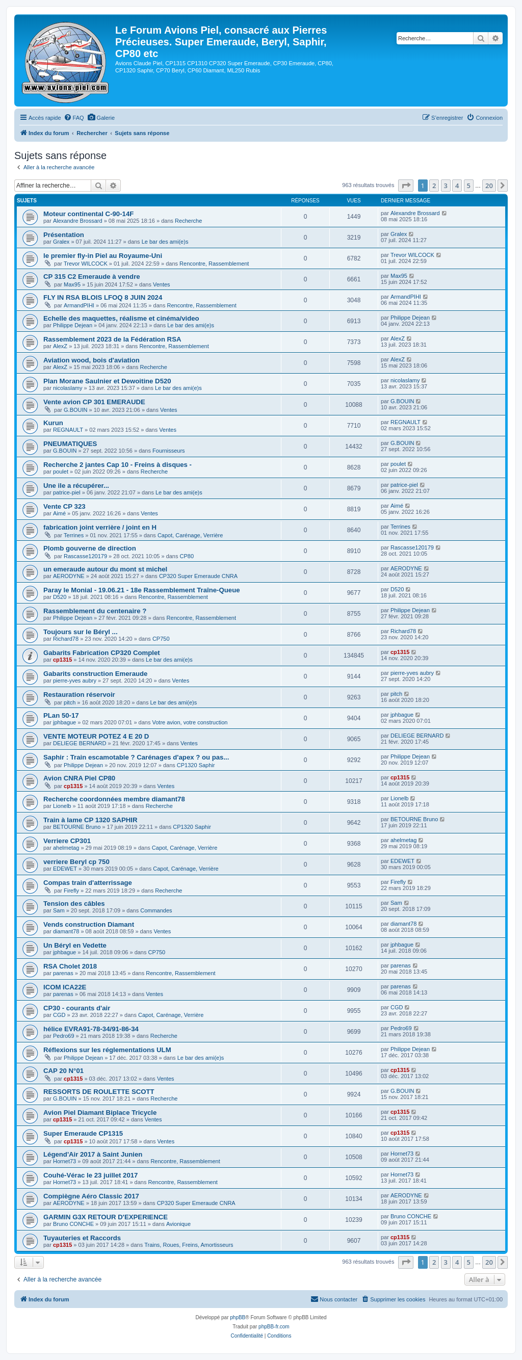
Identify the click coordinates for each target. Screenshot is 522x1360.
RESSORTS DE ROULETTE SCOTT (98, 1091)
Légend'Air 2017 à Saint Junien (92, 1154)
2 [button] (434, 185)
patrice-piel (67, 492)
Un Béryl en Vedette (75, 945)
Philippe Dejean (72, 325)
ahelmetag (66, 848)
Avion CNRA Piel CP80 (79, 778)
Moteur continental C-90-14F (88, 214)
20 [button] (489, 185)
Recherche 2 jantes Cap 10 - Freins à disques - (117, 464)
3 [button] (446, 185)
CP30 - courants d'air (76, 1008)
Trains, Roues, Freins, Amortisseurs (188, 1245)
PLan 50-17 (61, 715)
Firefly (71, 890)
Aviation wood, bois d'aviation (91, 360)
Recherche (188, 221)
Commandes (156, 910)
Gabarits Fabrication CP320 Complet (101, 653)
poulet (60, 471)
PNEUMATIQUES (70, 444)
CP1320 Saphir (196, 765)
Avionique (178, 1224)
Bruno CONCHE (73, 1224)
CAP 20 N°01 (63, 1071)
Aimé (59, 513)
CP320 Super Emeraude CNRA (198, 576)
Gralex (61, 242)
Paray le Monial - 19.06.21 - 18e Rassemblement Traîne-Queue (141, 590)
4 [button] (457, 185)
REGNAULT (68, 430)
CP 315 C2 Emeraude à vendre (91, 276)
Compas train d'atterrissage (87, 882)
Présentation (63, 235)
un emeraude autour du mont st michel (105, 569)
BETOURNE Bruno (76, 827)
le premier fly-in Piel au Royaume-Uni (102, 255)
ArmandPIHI (79, 305)
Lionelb (62, 806)
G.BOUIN (75, 410)
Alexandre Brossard (77, 221)
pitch (69, 702)
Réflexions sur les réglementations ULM (107, 1050)
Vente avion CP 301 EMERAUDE (94, 402)
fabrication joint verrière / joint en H (99, 527)
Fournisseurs (168, 451)
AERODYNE (69, 576)
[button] (405, 185)
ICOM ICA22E (64, 987)
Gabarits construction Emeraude (95, 673)
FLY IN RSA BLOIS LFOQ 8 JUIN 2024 (102, 297)
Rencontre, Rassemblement (214, 263)
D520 (59, 597)
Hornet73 (64, 1161)
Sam (59, 910)
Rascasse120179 (85, 556)
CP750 (161, 639)
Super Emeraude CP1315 (83, 1133)
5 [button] (469, 185)
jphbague (64, 722)
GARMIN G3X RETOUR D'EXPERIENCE (105, 1217)
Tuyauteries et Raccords (82, 1238)
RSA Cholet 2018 (70, 966)
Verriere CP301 (67, 841)
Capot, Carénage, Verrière (190, 535)
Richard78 (66, 639)
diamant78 (66, 931)
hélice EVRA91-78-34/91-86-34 (91, 1029)
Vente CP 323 (64, 506)
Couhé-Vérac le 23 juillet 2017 (90, 1175)
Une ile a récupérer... (76, 485)
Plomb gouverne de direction (89, 548)
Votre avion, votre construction (189, 722)
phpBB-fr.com (274, 1326)
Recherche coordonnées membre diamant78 (114, 799)
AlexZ (60, 346)
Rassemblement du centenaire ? (94, 611)
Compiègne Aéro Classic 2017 (91, 1196)
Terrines (74, 535)
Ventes (161, 284)
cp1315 (62, 660)
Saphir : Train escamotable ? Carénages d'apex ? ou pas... (136, 757)
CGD (59, 1015)
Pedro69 (63, 1036)
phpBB (237, 1317)
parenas (63, 973)
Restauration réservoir (79, 694)
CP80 (187, 556)
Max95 (72, 284)
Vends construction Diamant (88, 924)
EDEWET (65, 869)
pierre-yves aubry (74, 680)
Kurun (53, 423)
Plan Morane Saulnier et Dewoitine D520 (107, 381)
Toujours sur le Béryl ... (80, 632)
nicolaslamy (67, 388)
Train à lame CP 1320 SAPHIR (90, 820)
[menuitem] (74, 118)
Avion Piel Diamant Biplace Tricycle (99, 1112)
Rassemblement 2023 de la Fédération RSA (112, 339)
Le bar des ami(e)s (165, 242)
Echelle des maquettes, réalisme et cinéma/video (121, 318)
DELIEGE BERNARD (80, 743)
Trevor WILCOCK (86, 263)
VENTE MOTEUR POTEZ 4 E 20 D (96, 736)
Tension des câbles (74, 903)
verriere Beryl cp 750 (76, 862)
